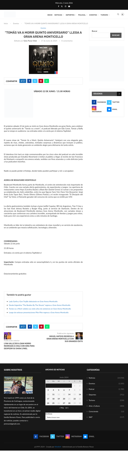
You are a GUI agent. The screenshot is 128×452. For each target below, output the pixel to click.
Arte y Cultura (106, 407)
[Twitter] (62, 6)
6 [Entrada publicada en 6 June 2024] (63, 391)
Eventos (93, 15)
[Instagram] (65, 6)
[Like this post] (24, 82)
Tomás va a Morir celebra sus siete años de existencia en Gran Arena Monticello (40, 310)
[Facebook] (58, 6)
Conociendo (106, 413)
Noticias (58, 15)
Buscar (94, 32)
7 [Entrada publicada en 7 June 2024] (69, 391)
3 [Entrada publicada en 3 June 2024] (48, 391)
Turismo (104, 15)
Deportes (70, 15)
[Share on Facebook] (29, 82)
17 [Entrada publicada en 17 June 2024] (48, 400)
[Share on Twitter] (34, 82)
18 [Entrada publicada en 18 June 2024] (53, 400)
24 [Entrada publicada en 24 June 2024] (48, 404)
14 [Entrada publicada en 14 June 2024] (69, 396)
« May (61, 409)
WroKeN (58, 448)
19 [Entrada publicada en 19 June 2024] (59, 400)
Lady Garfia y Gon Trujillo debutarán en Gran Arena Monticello (33, 303)
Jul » (67, 409)
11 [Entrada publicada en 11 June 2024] (53, 396)
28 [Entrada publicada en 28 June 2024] (69, 404)
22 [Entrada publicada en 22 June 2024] (75, 400)
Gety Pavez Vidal (30, 42)
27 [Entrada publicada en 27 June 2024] (64, 404)
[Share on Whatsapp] (46, 82)
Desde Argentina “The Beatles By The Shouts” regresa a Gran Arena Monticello (39, 306)
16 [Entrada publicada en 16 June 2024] (80, 396)
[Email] (69, 6)
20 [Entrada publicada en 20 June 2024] (64, 400)
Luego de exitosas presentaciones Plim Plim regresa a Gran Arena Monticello (39, 314)
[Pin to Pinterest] (40, 82)
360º (106, 418)
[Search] (118, 15)
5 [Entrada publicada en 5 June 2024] (58, 391)
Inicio (49, 15)
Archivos (48, 415)
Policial (82, 15)
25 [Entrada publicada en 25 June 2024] (53, 404)
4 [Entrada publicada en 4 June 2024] (53, 391)
